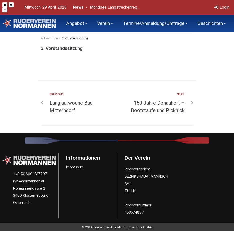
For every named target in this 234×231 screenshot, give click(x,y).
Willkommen (49, 38)
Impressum (75, 167)
